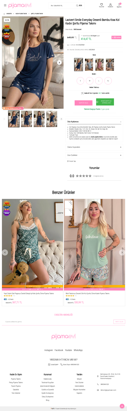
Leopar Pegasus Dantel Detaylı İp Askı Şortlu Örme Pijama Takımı (26, 293)
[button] (6, 62)
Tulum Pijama (16, 386)
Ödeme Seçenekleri (94, 147)
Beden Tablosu (94, 87)
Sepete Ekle (83, 103)
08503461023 (105, 384)
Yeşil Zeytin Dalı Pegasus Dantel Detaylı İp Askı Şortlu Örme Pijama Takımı (91, 293)
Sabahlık (16, 390)
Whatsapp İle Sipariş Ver (104, 102)
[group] (33, 62)
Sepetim (79, 393)
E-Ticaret (57, 409)
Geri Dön (7, 20)
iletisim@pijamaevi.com (108, 390)
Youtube (68, 350)
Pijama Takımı (16, 379)
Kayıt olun (119, 322)
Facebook (59, 350)
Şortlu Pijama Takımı (37, 13)
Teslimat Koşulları (48, 382)
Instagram (48, 350)
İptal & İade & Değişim (47, 386)
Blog (47, 400)
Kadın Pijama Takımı (21, 13)
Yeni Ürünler (79, 382)
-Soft (52, 409)
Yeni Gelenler (16, 393)
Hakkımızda (48, 379)
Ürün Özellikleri (94, 155)
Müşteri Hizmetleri (79, 390)
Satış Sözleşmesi (47, 397)
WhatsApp (78, 350)
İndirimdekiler (79, 386)
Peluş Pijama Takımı (16, 382)
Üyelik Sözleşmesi (48, 393)
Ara (79, 6)
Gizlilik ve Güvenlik (48, 390)
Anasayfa (8, 13)
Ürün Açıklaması (94, 122)
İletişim (79, 379)
